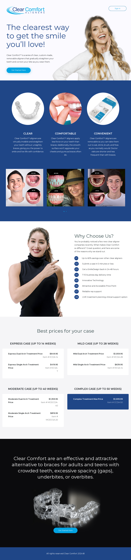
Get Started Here (19, 70)
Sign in (117, 8)
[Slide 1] (66, 211)
